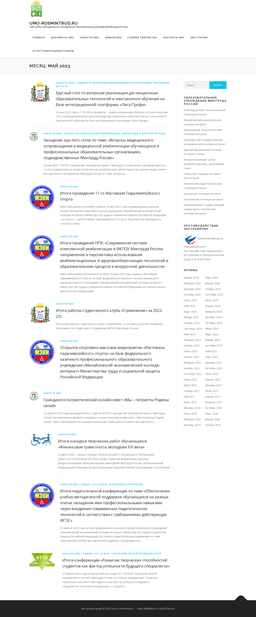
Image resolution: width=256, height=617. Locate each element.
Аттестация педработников (53, 51)
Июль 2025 (190, 300)
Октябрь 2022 (213, 368)
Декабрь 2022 (213, 362)
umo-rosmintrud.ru (53, 23)
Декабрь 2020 (192, 408)
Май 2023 (211, 351)
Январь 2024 (212, 340)
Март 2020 (211, 413)
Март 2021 (190, 402)
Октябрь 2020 (213, 408)
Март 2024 (211, 334)
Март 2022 (190, 385)
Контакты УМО (173, 37)
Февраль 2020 (192, 419)
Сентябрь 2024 (193, 328)
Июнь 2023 (190, 351)
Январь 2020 (212, 419)
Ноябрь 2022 (191, 368)
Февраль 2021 (213, 402)
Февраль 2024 (192, 340)
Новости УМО (89, 37)
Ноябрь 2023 (191, 345)
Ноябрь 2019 (213, 425)
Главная (38, 37)
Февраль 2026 (192, 283)
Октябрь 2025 (192, 294)
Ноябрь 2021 (191, 391)
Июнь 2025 (211, 300)
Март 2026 (211, 277)
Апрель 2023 (191, 357)
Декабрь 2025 (192, 289)
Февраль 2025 (213, 311)
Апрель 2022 (212, 379)
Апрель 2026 (191, 277)
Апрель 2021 (212, 396)
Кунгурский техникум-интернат (202, 193)
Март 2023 (211, 357)
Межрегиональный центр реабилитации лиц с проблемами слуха (204, 164)
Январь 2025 (191, 317)
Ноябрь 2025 (213, 289)
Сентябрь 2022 (193, 374)
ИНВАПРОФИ (113, 37)
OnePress (148, 608)
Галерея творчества (142, 37)
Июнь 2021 (211, 391)
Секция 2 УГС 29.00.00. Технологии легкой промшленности (122, 553)
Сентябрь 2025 (214, 294)
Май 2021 (189, 396)
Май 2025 (189, 306)
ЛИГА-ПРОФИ (199, 37)
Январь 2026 (212, 283)
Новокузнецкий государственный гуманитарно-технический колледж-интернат (204, 209)
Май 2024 (189, 334)
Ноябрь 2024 (191, 323)
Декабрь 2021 (213, 385)
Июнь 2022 (190, 379)
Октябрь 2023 (213, 345)
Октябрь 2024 (213, 323)
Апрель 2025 (212, 306)
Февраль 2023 (192, 362)
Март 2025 (190, 311)
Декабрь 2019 (192, 425)
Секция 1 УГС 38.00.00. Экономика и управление (112, 484)
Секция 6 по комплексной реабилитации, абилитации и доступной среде (115, 133)
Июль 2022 (211, 374)
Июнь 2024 (211, 328)
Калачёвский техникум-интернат (203, 199)
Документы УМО (62, 37)
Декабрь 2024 (213, 317)
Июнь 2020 (190, 413)
